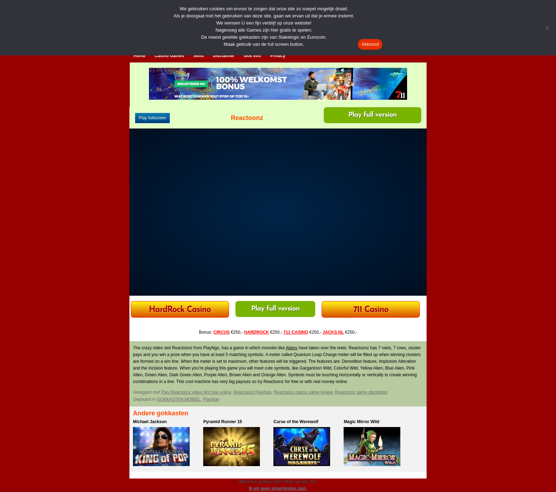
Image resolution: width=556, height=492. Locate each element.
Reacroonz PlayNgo (253, 392)
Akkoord (370, 44)
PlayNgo (211, 399)
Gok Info (252, 55)
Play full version (372, 115)
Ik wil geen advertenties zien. (278, 488)
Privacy (277, 55)
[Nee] (547, 27)
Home (139, 55)
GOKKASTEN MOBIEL (178, 399)
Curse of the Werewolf (295, 421)
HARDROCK (256, 332)
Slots (198, 55)
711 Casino (371, 310)
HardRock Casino (180, 310)
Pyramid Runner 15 (222, 421)
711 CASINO (295, 332)
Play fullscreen (152, 117)
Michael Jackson (150, 421)
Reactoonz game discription (361, 392)
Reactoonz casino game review (303, 392)
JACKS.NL (333, 332)
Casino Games (169, 55)
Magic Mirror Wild (361, 421)
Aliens (292, 347)
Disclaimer (224, 55)
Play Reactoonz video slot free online (196, 392)
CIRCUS (221, 332)
